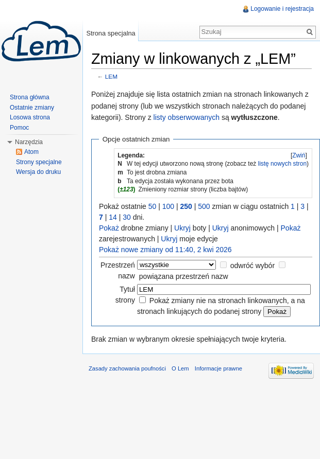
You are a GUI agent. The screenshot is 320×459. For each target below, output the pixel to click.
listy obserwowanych (187, 117)
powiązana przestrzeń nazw (183, 276)
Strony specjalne (39, 162)
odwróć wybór (252, 265)
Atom (31, 151)
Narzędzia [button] (29, 142)
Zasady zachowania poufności (127, 368)
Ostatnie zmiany (32, 107)
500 (204, 206)
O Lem (180, 368)
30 (127, 217)
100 (168, 206)
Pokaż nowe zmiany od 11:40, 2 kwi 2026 (165, 249)
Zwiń (298, 155)
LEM (111, 76)
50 (152, 206)
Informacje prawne (218, 368)
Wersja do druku (38, 171)
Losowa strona (30, 117)
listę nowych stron (282, 163)
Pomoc (19, 127)
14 (113, 217)
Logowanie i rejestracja (282, 8)
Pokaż (109, 228)
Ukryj (182, 228)
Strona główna (29, 97)
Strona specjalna (110, 33)
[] (299, 155)
